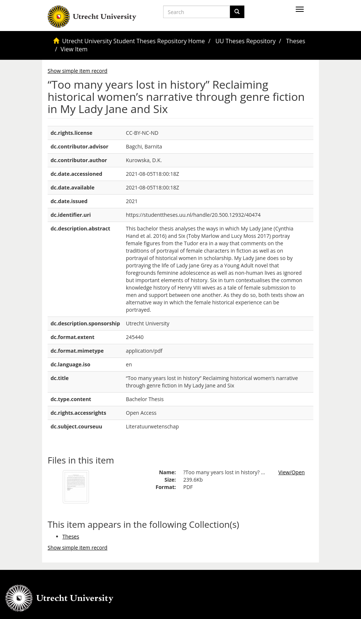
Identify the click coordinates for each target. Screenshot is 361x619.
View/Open (291, 472)
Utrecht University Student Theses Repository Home (133, 41)
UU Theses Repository (245, 41)
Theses (295, 41)
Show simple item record (77, 70)
